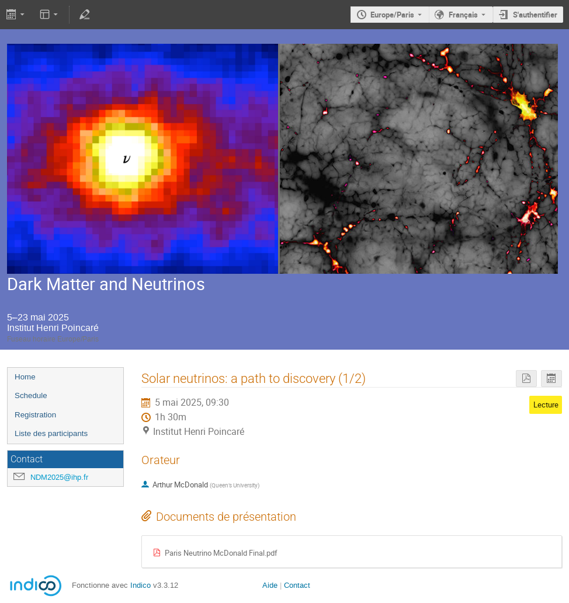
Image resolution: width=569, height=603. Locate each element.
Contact (297, 585)
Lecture (545, 404)
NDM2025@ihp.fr (59, 477)
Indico (140, 585)
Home (25, 376)
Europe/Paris (392, 14)
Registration (35, 414)
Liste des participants (51, 433)
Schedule (31, 395)
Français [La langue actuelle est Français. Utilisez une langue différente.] (463, 14)
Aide (269, 585)
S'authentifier (535, 14)
